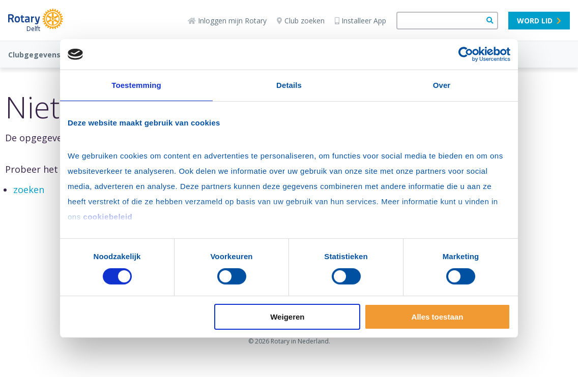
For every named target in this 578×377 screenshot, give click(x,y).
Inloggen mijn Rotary (227, 20)
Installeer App (360, 20)
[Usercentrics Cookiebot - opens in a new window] (465, 54)
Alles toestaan (438, 316)
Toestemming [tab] (136, 85)
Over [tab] (442, 85)
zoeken (28, 189)
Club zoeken (301, 20)
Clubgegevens (34, 54)
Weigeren (287, 316)
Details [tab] (289, 85)
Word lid (539, 20)
